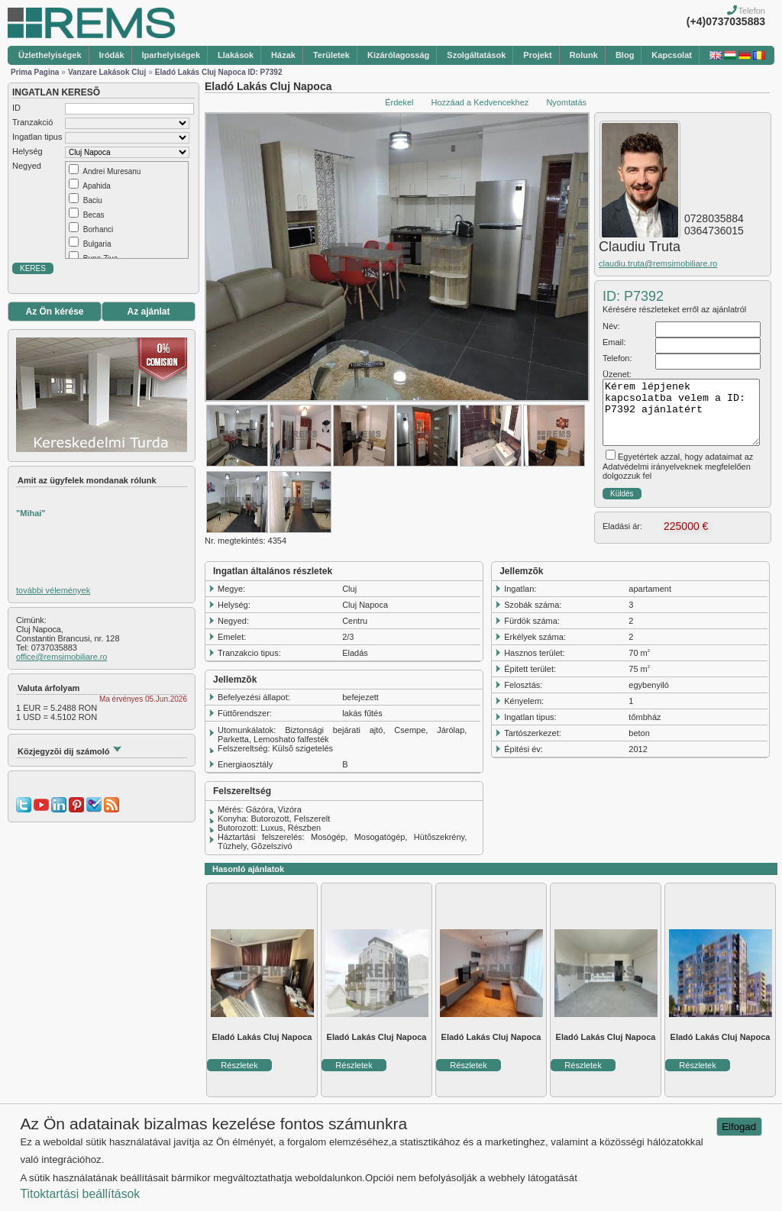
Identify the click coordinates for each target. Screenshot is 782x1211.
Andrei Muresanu (111, 171)
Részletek (239, 1065)
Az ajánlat (148, 311)
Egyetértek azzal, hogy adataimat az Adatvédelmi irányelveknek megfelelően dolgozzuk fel (678, 466)
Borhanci (98, 229)
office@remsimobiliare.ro (61, 656)
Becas (94, 215)
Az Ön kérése (54, 311)
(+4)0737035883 (726, 21)
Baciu (92, 200)
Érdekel (399, 102)
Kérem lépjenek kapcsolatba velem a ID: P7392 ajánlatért (681, 412)
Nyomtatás (566, 102)
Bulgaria (97, 244)
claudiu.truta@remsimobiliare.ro (658, 263)
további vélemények (53, 590)
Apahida (96, 186)
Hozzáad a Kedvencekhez (480, 102)
